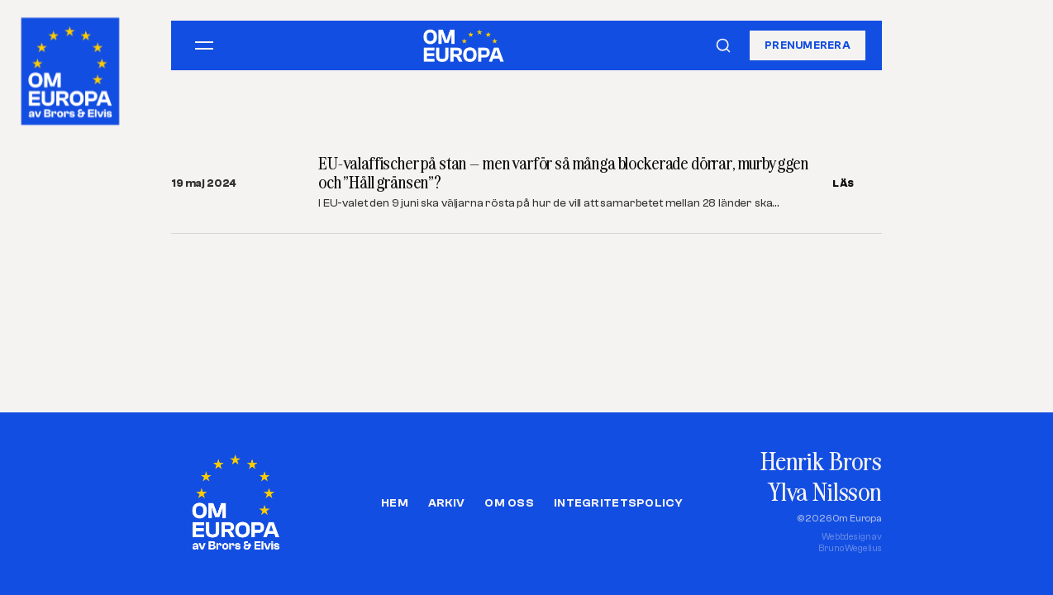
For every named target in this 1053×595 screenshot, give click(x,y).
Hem (394, 503)
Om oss (509, 503)
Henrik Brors (821, 460)
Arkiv (446, 503)
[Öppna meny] (204, 45)
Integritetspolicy (618, 503)
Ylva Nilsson (825, 491)
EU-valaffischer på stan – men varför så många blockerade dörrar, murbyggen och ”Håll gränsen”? (563, 173)
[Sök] (723, 45)
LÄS (843, 183)
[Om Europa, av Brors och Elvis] (71, 67)
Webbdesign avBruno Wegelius (850, 542)
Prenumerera (807, 45)
